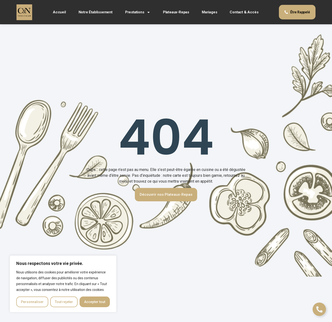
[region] (63, 283)
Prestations (137, 12)
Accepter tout (94, 302)
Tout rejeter (64, 302)
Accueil (59, 12)
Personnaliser (32, 302)
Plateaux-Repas (176, 12)
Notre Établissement (96, 12)
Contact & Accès (244, 12)
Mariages (209, 12)
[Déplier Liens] (319, 309)
